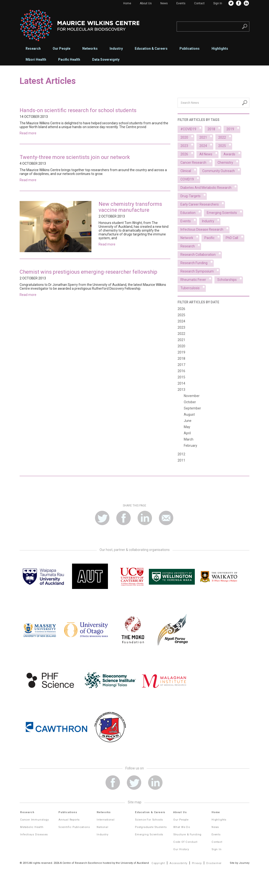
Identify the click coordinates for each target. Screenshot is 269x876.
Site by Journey (239, 863)
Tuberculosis (193, 287)
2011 (181, 460)
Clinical (188, 170)
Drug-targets (193, 195)
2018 (214, 128)
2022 (225, 136)
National (102, 827)
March (188, 439)
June (187, 421)
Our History (181, 849)
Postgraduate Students (151, 827)
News (164, 3)
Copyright (158, 863)
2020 (187, 136)
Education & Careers (151, 48)
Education (191, 212)
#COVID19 (191, 128)
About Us (146, 3)
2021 (206, 136)
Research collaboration (201, 253)
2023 (187, 145)
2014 (181, 383)
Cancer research (196, 161)
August (189, 414)
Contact (199, 3)
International (105, 819)
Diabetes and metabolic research (209, 187)
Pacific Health (69, 59)
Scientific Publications (74, 827)
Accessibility (178, 863)
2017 (181, 365)
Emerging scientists (225, 212)
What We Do (181, 827)
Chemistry (228, 161)
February (190, 445)
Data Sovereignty (105, 59)
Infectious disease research (205, 228)
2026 (187, 153)
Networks (90, 48)
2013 (181, 390)
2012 (181, 454)
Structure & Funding (187, 834)
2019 (233, 128)
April (187, 433)
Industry (116, 48)
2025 (225, 145)
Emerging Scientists (149, 834)
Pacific (212, 237)
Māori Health (36, 59)
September (192, 408)
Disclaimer (214, 863)
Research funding (197, 262)
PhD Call (235, 237)
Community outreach (221, 170)
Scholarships (230, 279)
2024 (206, 145)
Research (33, 48)
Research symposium (200, 270)
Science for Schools (149, 819)
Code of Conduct (185, 841)
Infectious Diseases (34, 834)
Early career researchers (202, 203)
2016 (181, 371)
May (187, 427)
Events (180, 3)
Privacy (197, 863)
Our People (61, 48)
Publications (189, 48)
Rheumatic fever (196, 279)
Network (189, 237)
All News (209, 153)
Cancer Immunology (34, 819)
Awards (232, 153)
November (192, 396)
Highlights (220, 48)
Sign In (217, 3)
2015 (181, 377)
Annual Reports (69, 819)
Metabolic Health (32, 827)
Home (127, 3)
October (190, 402)
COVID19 (190, 178)
